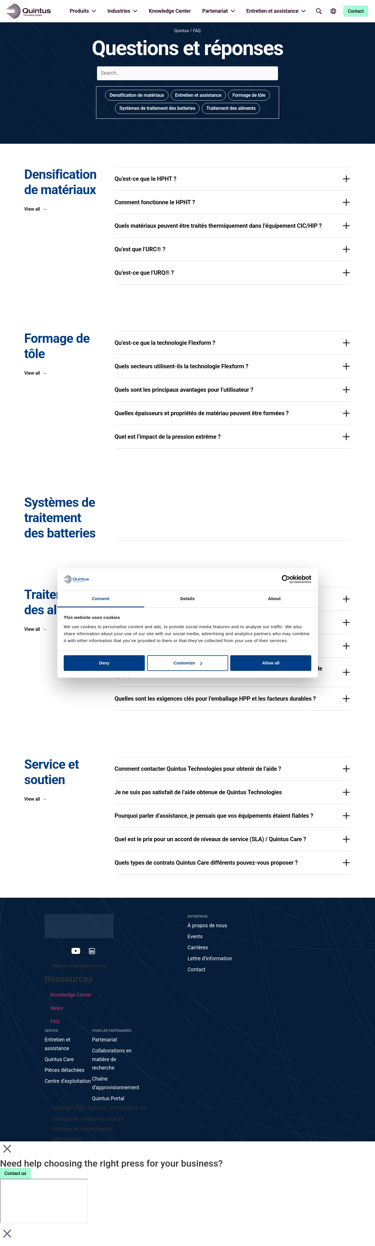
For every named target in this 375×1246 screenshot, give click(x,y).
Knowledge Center (170, 11)
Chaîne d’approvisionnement (116, 1085)
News (56, 1009)
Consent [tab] (100, 598)
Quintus (181, 30)
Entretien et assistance (272, 11)
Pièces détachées (65, 1072)
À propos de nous (208, 926)
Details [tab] (187, 598)
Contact (197, 971)
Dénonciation (67, 1141)
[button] (233, 178)
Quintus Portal (108, 1101)
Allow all (270, 663)
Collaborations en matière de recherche (112, 1061)
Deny (104, 663)
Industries (118, 11)
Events (195, 937)
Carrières (198, 948)
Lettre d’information (210, 959)
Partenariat (215, 11)
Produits (79, 11)
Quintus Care (59, 1061)
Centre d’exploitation (60, 1087)
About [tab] (274, 598)
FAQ (197, 30)
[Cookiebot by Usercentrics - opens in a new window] (286, 579)
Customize (187, 663)
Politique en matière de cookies (88, 1122)
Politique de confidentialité (82, 1131)
